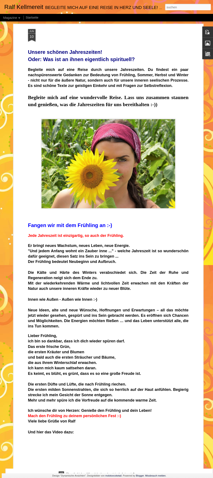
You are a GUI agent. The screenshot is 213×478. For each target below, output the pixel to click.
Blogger (140, 475)
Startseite (32, 17)
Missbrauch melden (155, 475)
